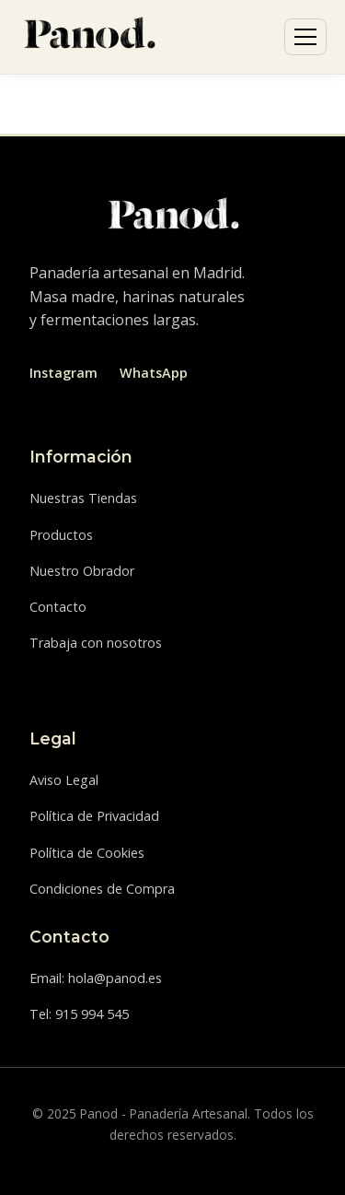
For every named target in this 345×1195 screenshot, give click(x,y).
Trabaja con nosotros (95, 642)
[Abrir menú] (305, 36)
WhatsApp (154, 372)
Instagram (63, 372)
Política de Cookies (86, 852)
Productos (61, 535)
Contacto (57, 606)
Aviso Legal (63, 780)
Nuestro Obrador (81, 571)
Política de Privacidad (94, 816)
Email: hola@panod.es (95, 978)
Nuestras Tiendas (83, 498)
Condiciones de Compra (102, 888)
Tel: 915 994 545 (79, 1014)
